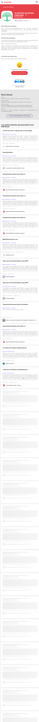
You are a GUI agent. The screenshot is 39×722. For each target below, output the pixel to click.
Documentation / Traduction (21, 20)
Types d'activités (22, 19)
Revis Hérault (18, 17)
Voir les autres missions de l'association (19, 115)
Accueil (15, 19)
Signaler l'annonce (19, 86)
